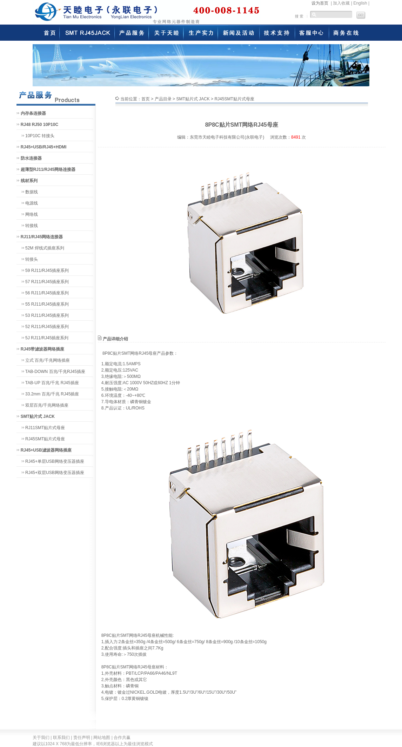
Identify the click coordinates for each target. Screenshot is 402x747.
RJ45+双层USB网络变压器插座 (54, 472)
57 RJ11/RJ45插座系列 (47, 281)
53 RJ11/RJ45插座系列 (47, 315)
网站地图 (101, 737)
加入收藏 (341, 3)
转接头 (31, 259)
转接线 (31, 225)
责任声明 (81, 737)
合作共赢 (122, 737)
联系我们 (61, 737)
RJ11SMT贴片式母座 (45, 427)
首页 (145, 98)
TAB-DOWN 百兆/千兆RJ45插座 (55, 371)
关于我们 (41, 737)
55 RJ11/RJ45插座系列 (47, 304)
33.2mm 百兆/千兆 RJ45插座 (52, 394)
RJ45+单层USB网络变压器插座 (54, 461)
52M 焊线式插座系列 (44, 248)
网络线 (31, 214)
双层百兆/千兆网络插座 (46, 405)
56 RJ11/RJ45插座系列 (47, 293)
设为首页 (319, 3)
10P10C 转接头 (39, 135)
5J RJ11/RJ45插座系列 (46, 337)
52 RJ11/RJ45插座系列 (47, 326)
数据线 (31, 191)
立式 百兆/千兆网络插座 (47, 360)
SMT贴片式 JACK (192, 98)
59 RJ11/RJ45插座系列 (47, 270)
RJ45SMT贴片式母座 (45, 438)
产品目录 (163, 98)
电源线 (31, 203)
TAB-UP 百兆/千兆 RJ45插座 (52, 382)
